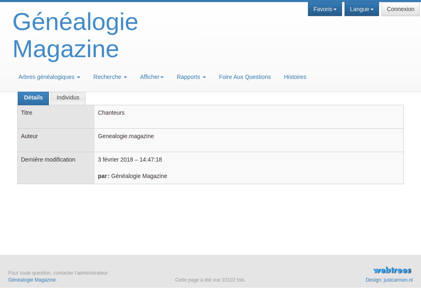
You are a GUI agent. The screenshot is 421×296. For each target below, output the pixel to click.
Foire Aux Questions (245, 77)
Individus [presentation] (68, 97)
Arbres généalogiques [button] (49, 77)
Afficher (152, 77)
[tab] (33, 97)
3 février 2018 (115, 159)
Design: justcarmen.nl (389, 280)
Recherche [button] (110, 77)
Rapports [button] (191, 77)
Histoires (295, 77)
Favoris (325, 9)
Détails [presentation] (33, 97)
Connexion (400, 9)
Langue (362, 9)
